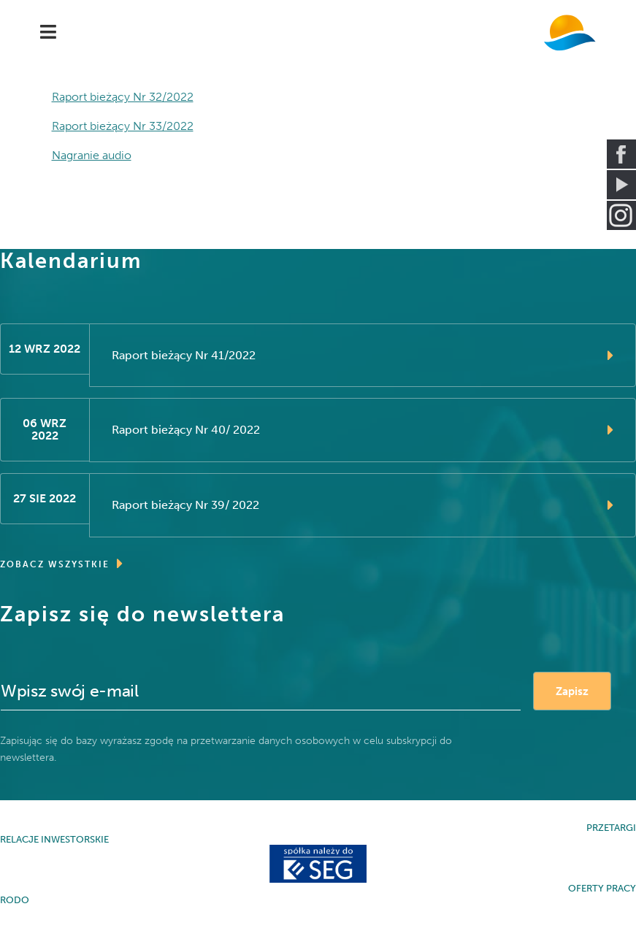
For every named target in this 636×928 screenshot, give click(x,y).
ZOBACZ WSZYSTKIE (62, 564)
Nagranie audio (91, 155)
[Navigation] (48, 33)
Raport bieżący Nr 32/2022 (123, 97)
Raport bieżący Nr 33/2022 (123, 126)
